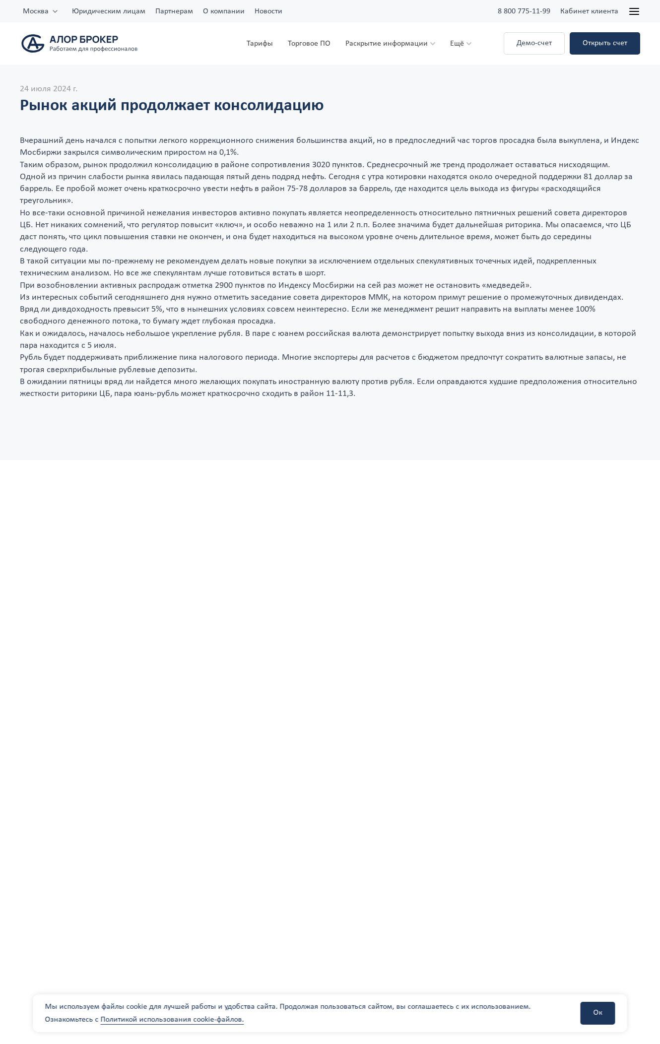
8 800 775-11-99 (524, 11)
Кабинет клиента (589, 11)
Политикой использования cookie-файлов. (172, 1020)
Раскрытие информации (386, 44)
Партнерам (174, 11)
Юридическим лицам (108, 11)
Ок (598, 1013)
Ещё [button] (457, 44)
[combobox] (41, 11)
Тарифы (260, 44)
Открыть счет (605, 43)
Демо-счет (534, 43)
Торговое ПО (309, 44)
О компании (224, 11)
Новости (268, 11)
